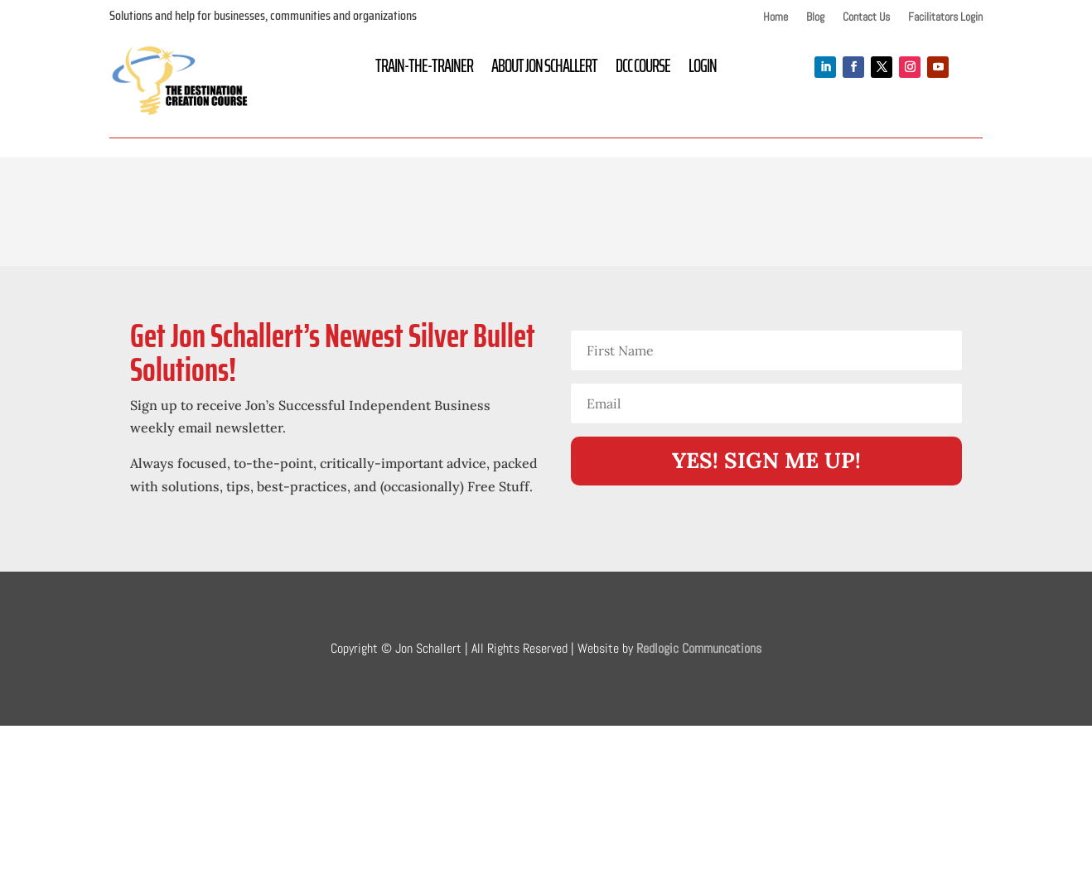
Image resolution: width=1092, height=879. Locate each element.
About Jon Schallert (544, 69)
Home (775, 17)
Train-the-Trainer (424, 69)
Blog (815, 17)
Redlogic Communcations (698, 648)
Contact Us (866, 17)
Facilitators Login (945, 17)
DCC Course (643, 69)
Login (703, 69)
